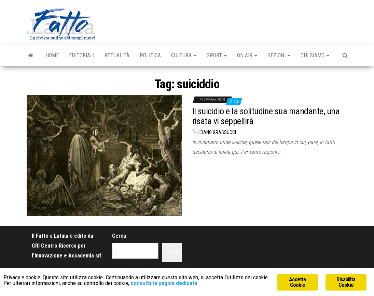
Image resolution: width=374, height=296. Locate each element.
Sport (217, 55)
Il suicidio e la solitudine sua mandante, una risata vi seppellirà (266, 116)
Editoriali (81, 55)
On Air (247, 55)
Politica (150, 55)
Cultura (183, 55)
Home (52, 55)
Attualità (117, 55)
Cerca (119, 236)
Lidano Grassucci (216, 132)
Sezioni (278, 55)
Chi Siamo (315, 55)
